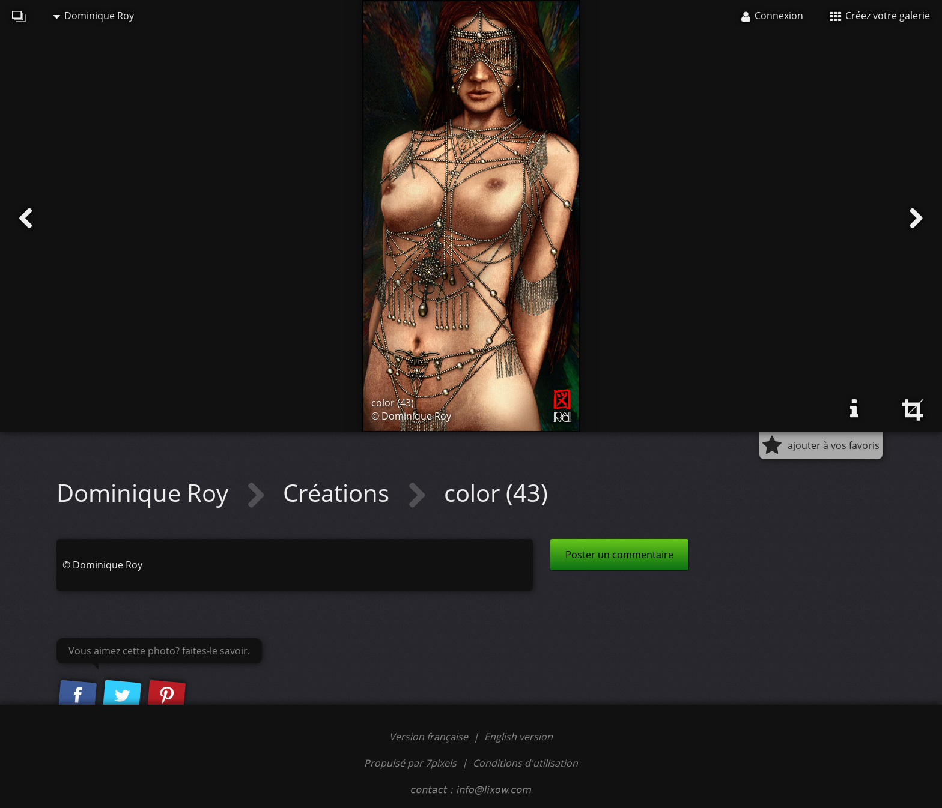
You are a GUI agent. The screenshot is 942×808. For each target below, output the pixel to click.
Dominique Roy (93, 15)
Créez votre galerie (880, 15)
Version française (429, 736)
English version (518, 736)
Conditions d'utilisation (525, 763)
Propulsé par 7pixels (410, 763)
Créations (339, 492)
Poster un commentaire (619, 554)
